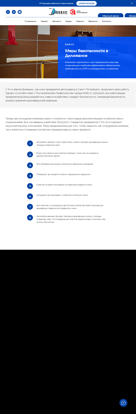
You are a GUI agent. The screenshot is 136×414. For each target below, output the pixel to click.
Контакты (106, 21)
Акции (69, 21)
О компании (30, 21)
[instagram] (20, 12)
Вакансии (93, 21)
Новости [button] (80, 21)
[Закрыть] (131, 3)
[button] (110, 15)
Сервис (44, 21)
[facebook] (8, 12)
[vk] (14, 12)
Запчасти (56, 21)
